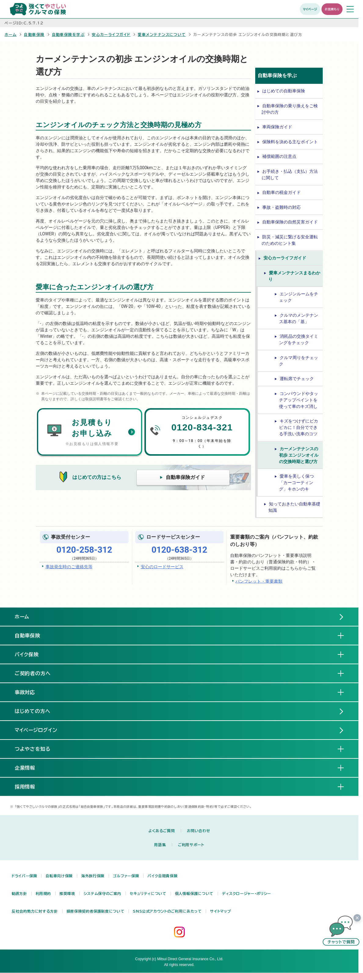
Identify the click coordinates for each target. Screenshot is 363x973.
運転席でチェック (297, 378)
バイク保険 (32, 654)
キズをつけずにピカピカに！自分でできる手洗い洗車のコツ (298, 427)
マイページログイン (36, 730)
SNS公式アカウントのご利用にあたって (167, 911)
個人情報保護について (194, 893)
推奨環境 (67, 893)
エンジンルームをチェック (298, 297)
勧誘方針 (19, 893)
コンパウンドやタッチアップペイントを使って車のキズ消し (298, 400)
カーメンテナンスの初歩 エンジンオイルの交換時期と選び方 (298, 455)
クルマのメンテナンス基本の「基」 (298, 318)
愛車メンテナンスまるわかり (294, 276)
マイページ (310, 9)
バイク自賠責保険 (162, 876)
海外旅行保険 (92, 876)
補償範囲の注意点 (279, 156)
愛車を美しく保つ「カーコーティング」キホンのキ (296, 482)
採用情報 (30, 786)
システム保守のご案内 (102, 893)
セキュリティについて (148, 893)
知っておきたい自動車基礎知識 (294, 507)
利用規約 (43, 893)
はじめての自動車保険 (283, 90)
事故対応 (30, 692)
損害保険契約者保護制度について (96, 911)
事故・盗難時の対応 (281, 207)
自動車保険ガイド (185, 477)
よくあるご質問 (161, 830)
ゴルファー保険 (126, 876)
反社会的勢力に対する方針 (35, 911)
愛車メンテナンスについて (162, 34)
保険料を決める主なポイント (290, 141)
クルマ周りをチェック (298, 360)
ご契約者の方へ (38, 673)
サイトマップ (220, 911)
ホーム (10, 34)
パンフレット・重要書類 (258, 581)
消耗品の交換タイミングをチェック (298, 339)
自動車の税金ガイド (281, 192)
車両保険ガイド (277, 126)
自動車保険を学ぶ (68, 34)
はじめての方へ (33, 711)
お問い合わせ (198, 830)
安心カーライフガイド (111, 34)
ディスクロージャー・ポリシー (246, 893)
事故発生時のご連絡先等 (69, 566)
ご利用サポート (191, 844)
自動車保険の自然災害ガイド (290, 221)
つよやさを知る (38, 748)
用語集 (160, 844)
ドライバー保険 (24, 876)
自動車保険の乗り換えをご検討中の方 (290, 109)
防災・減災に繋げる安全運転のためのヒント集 (290, 240)
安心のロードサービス (162, 566)
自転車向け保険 (58, 876)
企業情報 (30, 767)
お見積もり (332, 9)
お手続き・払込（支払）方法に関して (290, 174)
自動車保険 (34, 34)
